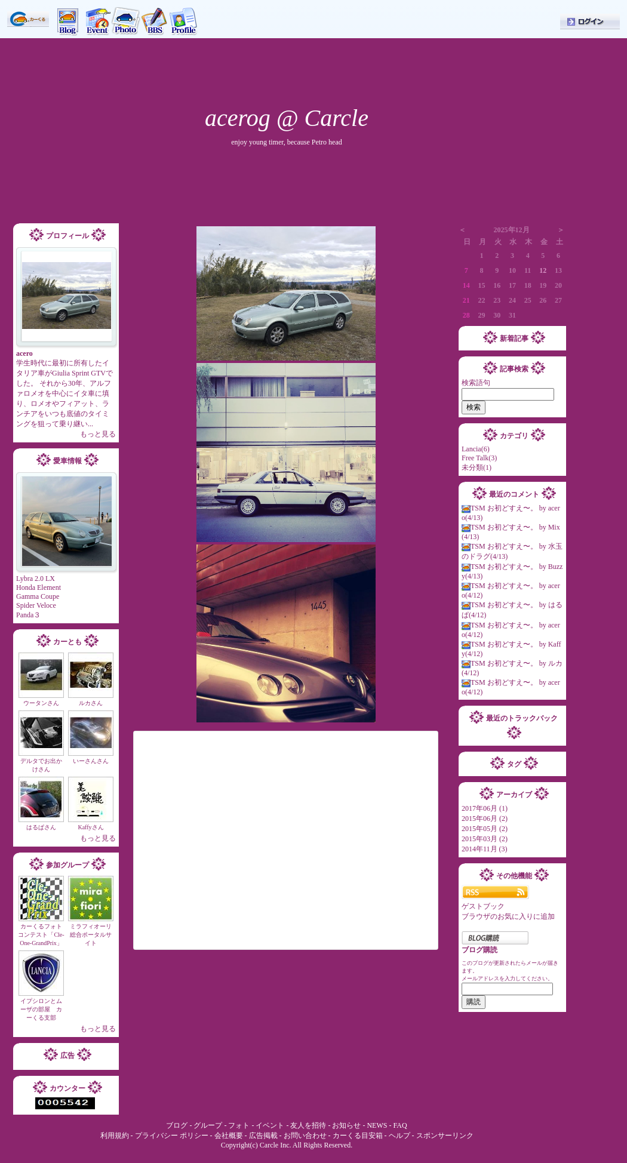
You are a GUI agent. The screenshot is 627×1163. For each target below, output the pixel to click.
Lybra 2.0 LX (35, 578)
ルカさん (91, 703)
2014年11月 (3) (485, 849)
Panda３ (28, 615)
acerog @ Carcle (286, 117)
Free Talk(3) (479, 458)
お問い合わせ (305, 1135)
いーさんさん (91, 761)
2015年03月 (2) (485, 839)
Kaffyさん (90, 827)
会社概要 (228, 1135)
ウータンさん (41, 703)
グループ (207, 1125)
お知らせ (346, 1125)
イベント (270, 1125)
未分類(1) (476, 467)
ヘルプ (400, 1135)
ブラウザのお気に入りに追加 (508, 916)
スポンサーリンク (445, 1135)
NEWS (377, 1125)
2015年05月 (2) (485, 828)
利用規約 (114, 1135)
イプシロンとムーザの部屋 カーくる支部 (41, 1009)
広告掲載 (263, 1135)
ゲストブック (483, 906)
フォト (239, 1125)
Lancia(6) (476, 449)
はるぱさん (41, 827)
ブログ (177, 1125)
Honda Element (38, 587)
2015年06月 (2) (485, 818)
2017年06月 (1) (485, 808)
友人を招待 (308, 1125)
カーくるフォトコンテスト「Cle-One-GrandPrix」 (41, 934)
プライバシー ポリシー (171, 1135)
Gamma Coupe (37, 596)
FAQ (400, 1125)
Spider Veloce (36, 605)
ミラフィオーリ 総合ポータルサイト (94, 934)
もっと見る (98, 434)
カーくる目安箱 (358, 1135)
